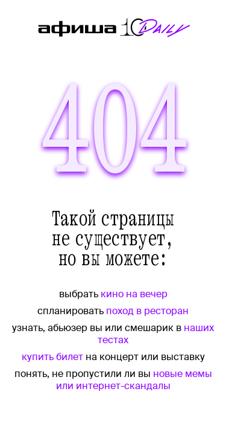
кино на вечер (134, 294)
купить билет (52, 356)
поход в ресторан (147, 310)
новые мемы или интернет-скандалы (134, 379)
